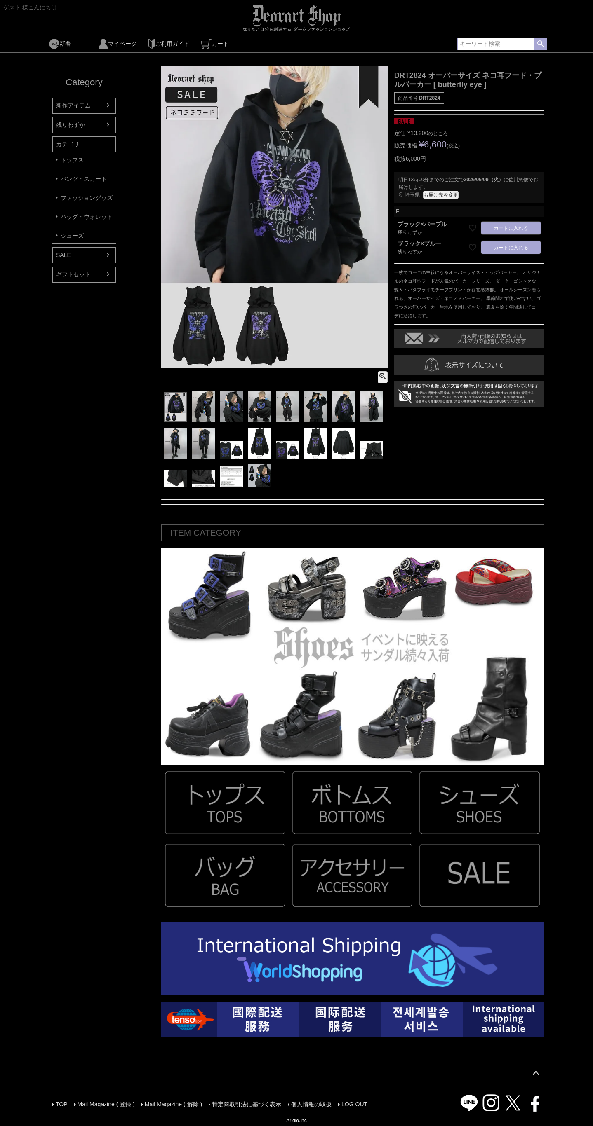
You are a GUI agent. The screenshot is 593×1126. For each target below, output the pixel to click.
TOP (62, 1104)
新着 (60, 44)
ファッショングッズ (87, 197)
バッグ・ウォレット (87, 216)
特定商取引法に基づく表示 (246, 1104)
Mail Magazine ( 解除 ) (173, 1104)
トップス (72, 160)
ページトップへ (535, 1073)
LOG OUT (354, 1104)
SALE (63, 255)
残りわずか (70, 125)
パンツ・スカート (84, 179)
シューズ (72, 235)
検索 (540, 44)
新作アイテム (73, 105)
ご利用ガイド (169, 44)
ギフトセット (73, 274)
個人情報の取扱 (311, 1104)
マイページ (118, 44)
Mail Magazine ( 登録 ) (106, 1104)
